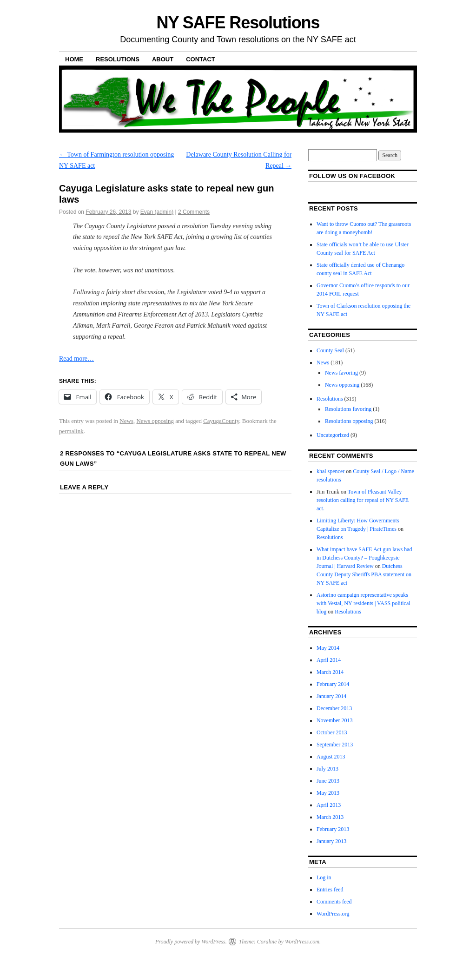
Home (74, 59)
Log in (324, 877)
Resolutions (117, 59)
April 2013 (329, 805)
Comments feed (334, 901)
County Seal (330, 350)
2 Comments (194, 212)
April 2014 (329, 660)
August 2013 (331, 756)
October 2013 (332, 732)
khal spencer (330, 471)
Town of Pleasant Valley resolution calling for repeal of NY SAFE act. (363, 500)
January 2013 (331, 841)
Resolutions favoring (348, 409)
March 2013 (330, 817)
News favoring (341, 372)
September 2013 (335, 744)
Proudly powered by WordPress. (191, 941)
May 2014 (328, 648)
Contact (200, 59)
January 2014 (331, 696)
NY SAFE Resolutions (238, 22)
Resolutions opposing (349, 421)
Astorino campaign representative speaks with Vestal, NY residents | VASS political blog (363, 603)
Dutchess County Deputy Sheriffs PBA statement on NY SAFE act (364, 574)
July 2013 (327, 768)
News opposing (155, 420)
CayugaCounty (221, 420)
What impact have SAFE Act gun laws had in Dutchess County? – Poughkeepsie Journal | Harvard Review (364, 557)
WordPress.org (333, 913)
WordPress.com (302, 941)
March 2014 (330, 672)
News (126, 420)
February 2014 (333, 684)
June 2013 (328, 781)
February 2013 (333, 829)
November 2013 (335, 720)
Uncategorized (333, 435)
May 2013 (328, 793)
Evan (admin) (156, 212)
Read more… (76, 358)
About (162, 59)
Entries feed (330, 889)
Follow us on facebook (352, 175)
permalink (71, 431)
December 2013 (334, 708)
